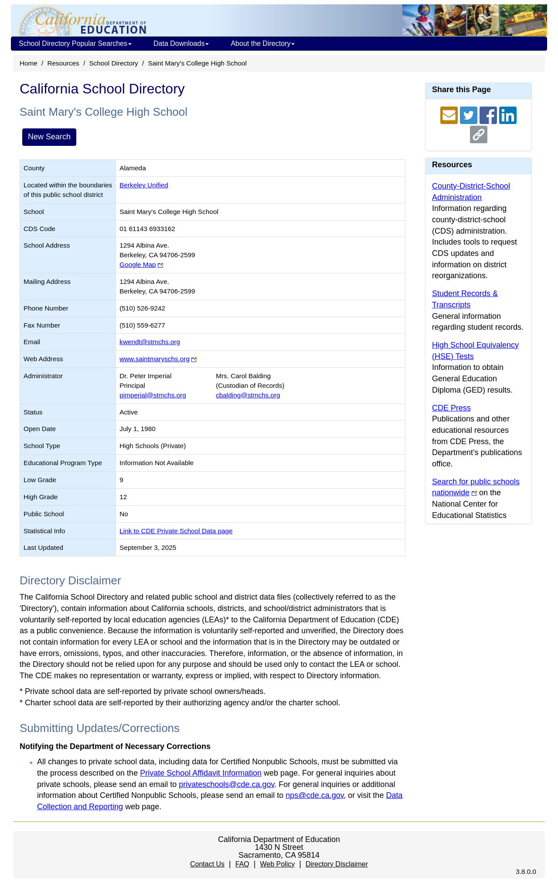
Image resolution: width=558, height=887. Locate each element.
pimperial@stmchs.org (152, 395)
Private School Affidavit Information (201, 773)
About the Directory (263, 43)
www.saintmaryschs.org (154, 358)
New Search (49, 136)
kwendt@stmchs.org (149, 341)
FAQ (242, 864)
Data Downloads (181, 43)
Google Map (137, 264)
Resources (63, 63)
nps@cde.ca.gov (315, 795)
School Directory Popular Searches (75, 43)
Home (28, 63)
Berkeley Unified (143, 185)
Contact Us (207, 864)
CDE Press (451, 408)
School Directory (113, 63)
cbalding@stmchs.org (248, 395)
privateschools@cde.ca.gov (226, 784)
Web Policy (277, 864)
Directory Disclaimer (337, 864)
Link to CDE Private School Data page (175, 531)
